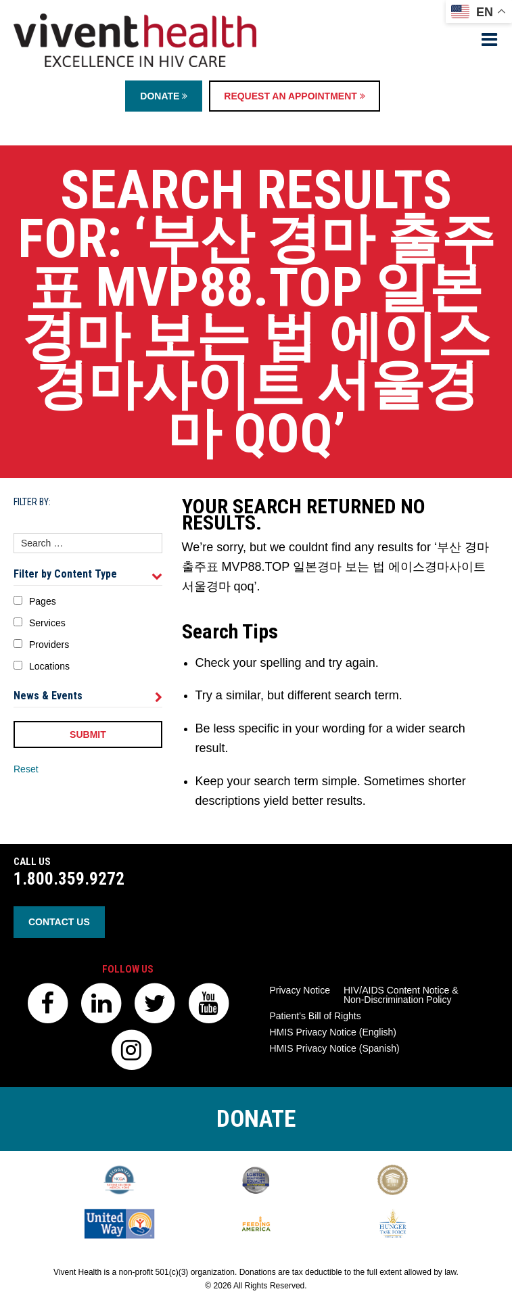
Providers (49, 644)
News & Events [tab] (88, 696)
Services (47, 622)
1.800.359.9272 (69, 879)
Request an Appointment (294, 96)
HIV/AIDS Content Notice (401, 995)
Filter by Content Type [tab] (88, 574)
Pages (42, 601)
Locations (49, 666)
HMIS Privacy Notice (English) (333, 1032)
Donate (163, 96)
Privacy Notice (300, 990)
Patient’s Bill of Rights (315, 1015)
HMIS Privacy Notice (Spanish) (335, 1048)
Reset (26, 769)
